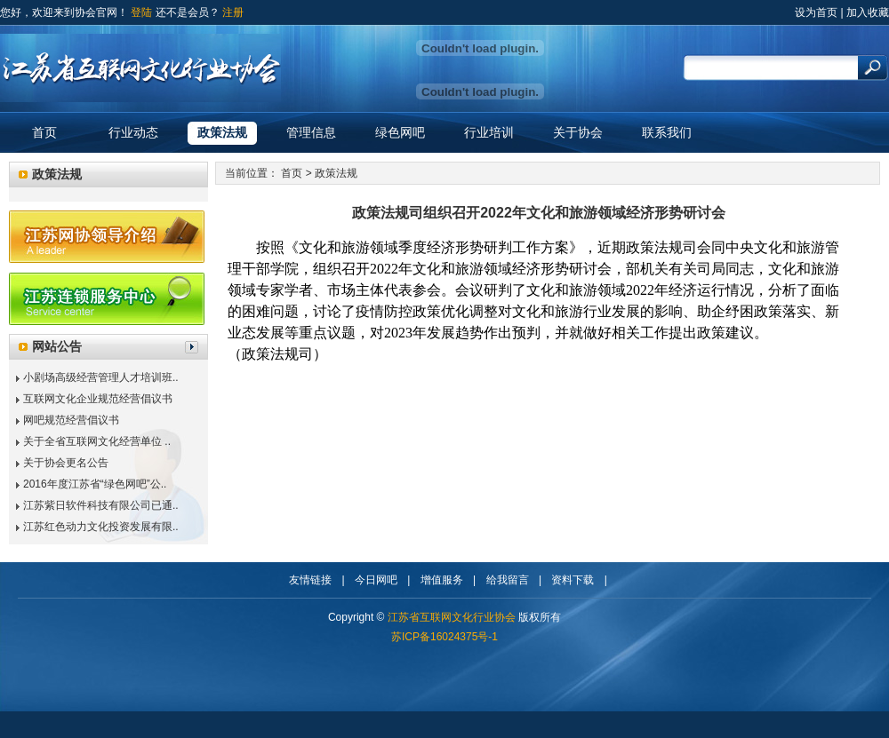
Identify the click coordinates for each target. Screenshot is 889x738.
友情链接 (310, 580)
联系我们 (667, 132)
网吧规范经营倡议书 (71, 420)
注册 (233, 12)
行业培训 (489, 132)
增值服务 (441, 580)
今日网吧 (376, 580)
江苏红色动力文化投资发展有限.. (101, 526)
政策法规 (222, 132)
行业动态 (133, 132)
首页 (44, 132)
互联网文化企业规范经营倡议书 (97, 399)
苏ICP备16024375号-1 (444, 637)
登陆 (141, 12)
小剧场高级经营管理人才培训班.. (101, 377)
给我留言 (507, 580)
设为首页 (816, 12)
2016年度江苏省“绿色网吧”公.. (94, 484)
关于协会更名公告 (65, 462)
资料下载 (572, 580)
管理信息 (311, 132)
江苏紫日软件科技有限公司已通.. (101, 505)
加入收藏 (867, 12)
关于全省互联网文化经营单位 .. (97, 441)
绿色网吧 (400, 132)
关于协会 (578, 132)
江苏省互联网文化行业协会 (452, 617)
